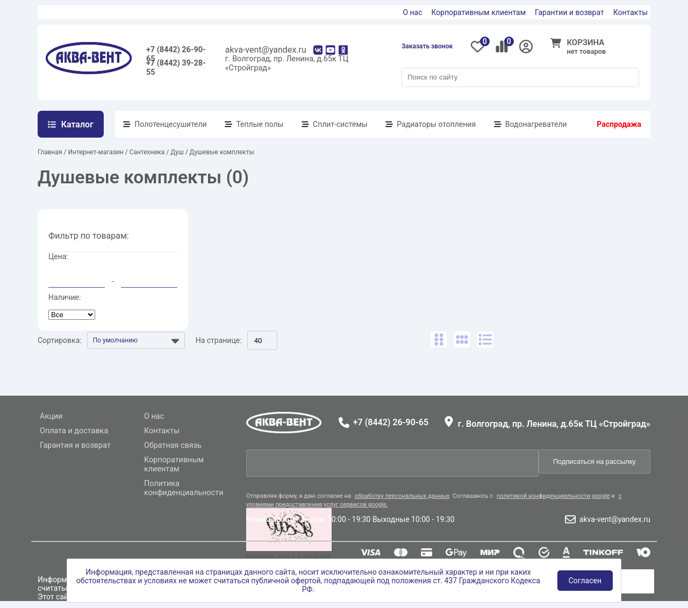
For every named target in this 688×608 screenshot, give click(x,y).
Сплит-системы (340, 124)
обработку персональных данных (402, 495)
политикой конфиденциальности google (553, 495)
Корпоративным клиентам (479, 12)
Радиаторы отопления (436, 124)
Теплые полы (259, 124)
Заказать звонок (427, 46)
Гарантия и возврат (75, 445)
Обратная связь (173, 445)
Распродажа (619, 124)
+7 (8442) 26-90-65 (176, 52)
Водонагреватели (536, 124)
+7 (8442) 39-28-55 (176, 65)
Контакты (630, 12)
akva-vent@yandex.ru (265, 50)
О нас (412, 12)
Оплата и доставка (74, 430)
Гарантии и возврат (569, 12)
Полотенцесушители (170, 124)
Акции (51, 416)
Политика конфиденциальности (184, 488)
